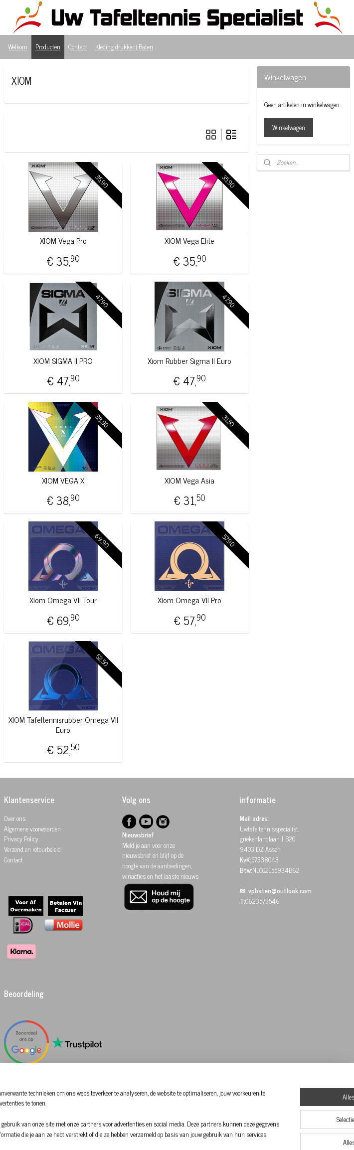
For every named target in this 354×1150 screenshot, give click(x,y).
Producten (47, 46)
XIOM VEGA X (63, 480)
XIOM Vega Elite (189, 241)
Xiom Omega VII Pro (189, 600)
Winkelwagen (288, 127)
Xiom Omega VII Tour (63, 600)
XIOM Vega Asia (189, 480)
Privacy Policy (21, 838)
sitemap (161, 1131)
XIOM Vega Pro (63, 241)
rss (176, 1131)
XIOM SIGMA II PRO (63, 360)
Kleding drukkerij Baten (124, 46)
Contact (77, 46)
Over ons (14, 818)
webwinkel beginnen (203, 1131)
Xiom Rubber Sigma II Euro (189, 360)
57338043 (265, 859)
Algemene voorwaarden (32, 828)
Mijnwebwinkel (271, 1131)
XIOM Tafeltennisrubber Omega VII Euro (63, 724)
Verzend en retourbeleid (32, 849)
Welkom (17, 46)
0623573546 (262, 901)
